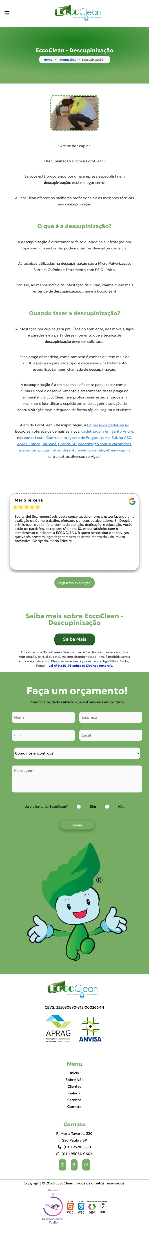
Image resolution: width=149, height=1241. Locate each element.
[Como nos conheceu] (77, 753)
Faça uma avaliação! (74, 583)
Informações (67, 59)
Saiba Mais (74, 639)
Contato (74, 1106)
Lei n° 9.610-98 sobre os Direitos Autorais (80, 666)
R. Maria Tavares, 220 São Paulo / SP (74, 1136)
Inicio (74, 1073)
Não (121, 806)
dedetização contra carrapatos (104, 444)
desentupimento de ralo (83, 450)
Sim (93, 806)
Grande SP (67, 444)
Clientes (74, 1086)
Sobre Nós (74, 1079)
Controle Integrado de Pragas (72, 437)
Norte (105, 437)
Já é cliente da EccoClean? (46, 806)
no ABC (125, 437)
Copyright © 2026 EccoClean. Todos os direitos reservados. (74, 1183)
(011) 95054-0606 (74, 1153)
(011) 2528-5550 (74, 1147)
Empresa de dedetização (108, 425)
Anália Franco (28, 444)
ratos (56, 450)
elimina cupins (118, 450)
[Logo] (74, 989)
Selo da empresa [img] (53, 1207)
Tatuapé (49, 444)
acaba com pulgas (34, 450)
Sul (114, 437)
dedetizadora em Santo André (107, 431)
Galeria (74, 1093)
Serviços (74, 1100)
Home (48, 59)
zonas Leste (34, 437)
